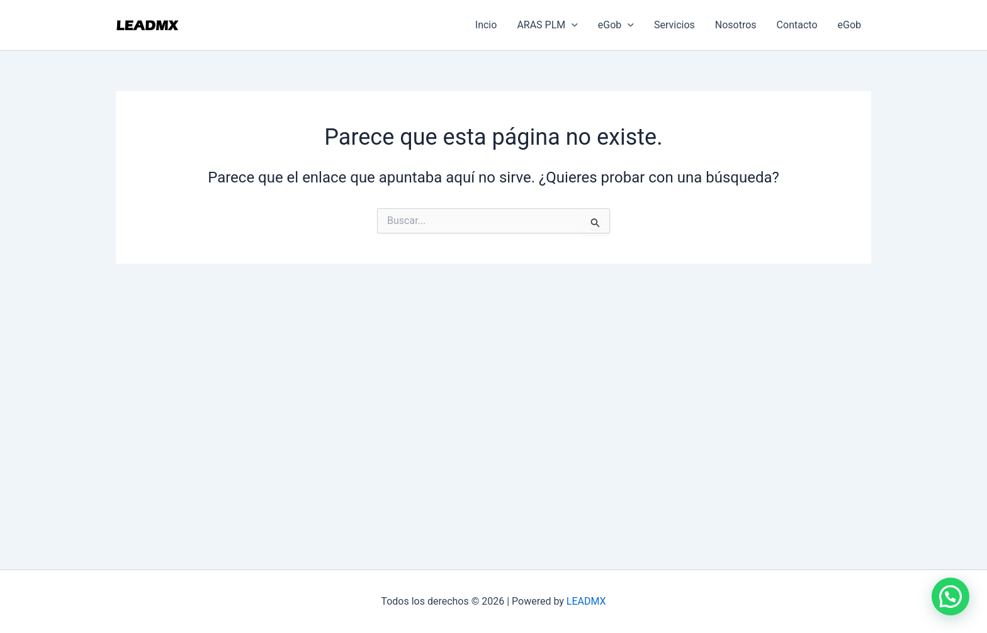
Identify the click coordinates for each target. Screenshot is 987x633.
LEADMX (586, 601)
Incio (486, 25)
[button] (950, 596)
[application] (571, 25)
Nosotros (736, 25)
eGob (616, 25)
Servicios (674, 25)
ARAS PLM (547, 25)
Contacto (797, 25)
